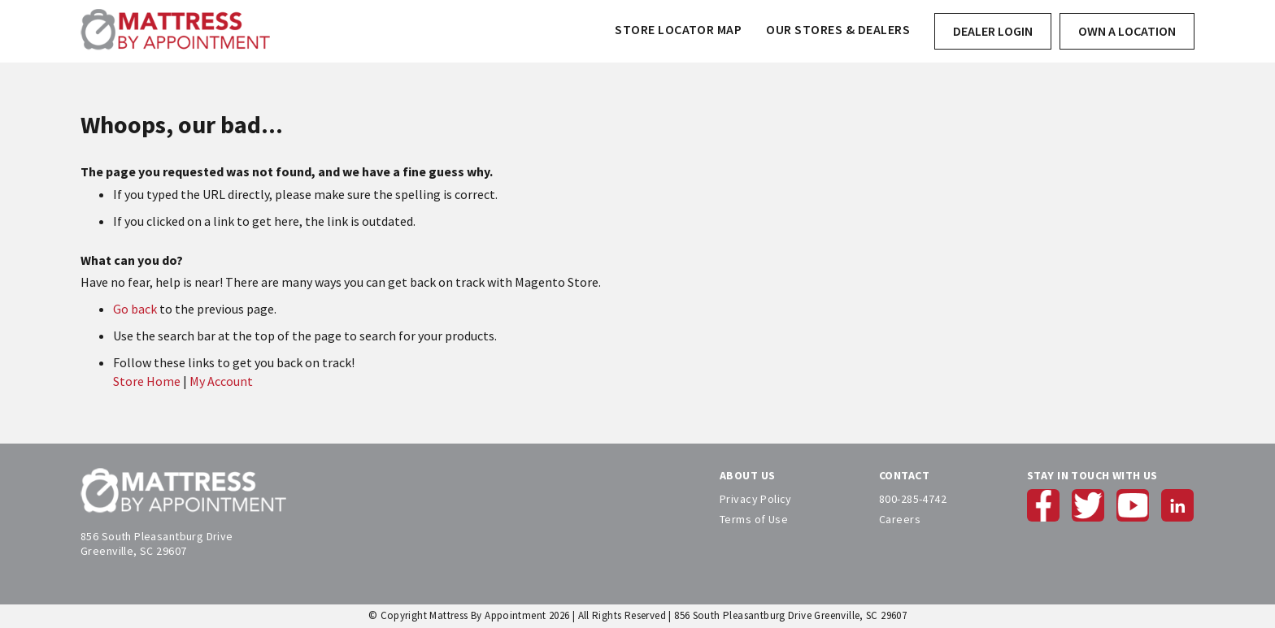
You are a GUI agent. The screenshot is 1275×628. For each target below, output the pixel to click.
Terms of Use (754, 519)
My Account (221, 381)
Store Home (147, 381)
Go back (135, 309)
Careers (899, 519)
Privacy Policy (756, 499)
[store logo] (175, 31)
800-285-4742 (912, 499)
